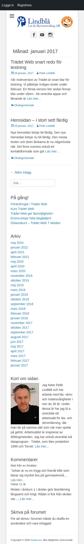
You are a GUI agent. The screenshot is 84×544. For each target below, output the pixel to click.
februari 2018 (20, 313)
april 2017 (18, 351)
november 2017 (21, 323)
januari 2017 (19, 365)
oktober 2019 (20, 280)
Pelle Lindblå (47, 73)
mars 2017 (18, 356)
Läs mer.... (42, 446)
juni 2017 (17, 342)
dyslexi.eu (36, 540)
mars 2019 (18, 290)
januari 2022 (19, 247)
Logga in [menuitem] (8, 5)
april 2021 (18, 252)
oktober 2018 (20, 299)
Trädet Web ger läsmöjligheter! (32, 213)
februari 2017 (20, 360)
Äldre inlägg (21, 172)
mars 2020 (18, 271)
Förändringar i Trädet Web (29, 204)
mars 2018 (18, 309)
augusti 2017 (20, 337)
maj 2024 (17, 242)
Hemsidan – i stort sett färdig (39, 120)
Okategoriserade (24, 105)
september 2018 (22, 304)
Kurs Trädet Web (22, 209)
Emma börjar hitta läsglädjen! (31, 218)
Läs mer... (17, 480)
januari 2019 (19, 294)
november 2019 (21, 276)
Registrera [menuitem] (24, 5)
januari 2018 (19, 318)
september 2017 (22, 332)
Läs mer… (34, 98)
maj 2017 (17, 346)
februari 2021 (20, 257)
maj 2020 (17, 261)
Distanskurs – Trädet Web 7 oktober (36, 223)
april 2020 (18, 266)
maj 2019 (17, 285)
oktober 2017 (20, 327)
